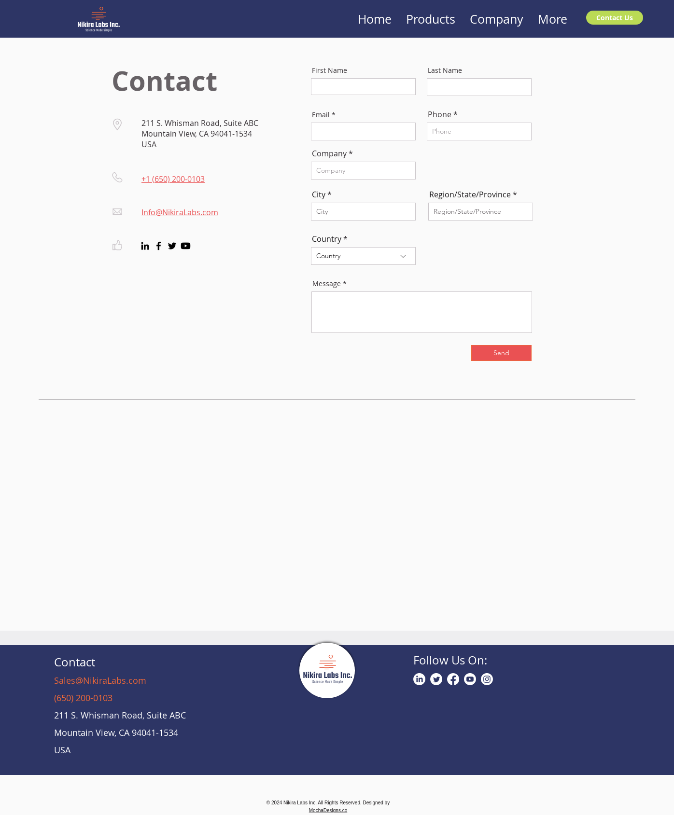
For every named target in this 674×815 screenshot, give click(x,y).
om (139, 680)
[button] (431, 13)
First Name (329, 70)
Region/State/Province (470, 194)
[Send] (501, 353)
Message (326, 283)
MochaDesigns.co (328, 810)
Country (326, 239)
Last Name (445, 70)
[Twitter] (172, 245)
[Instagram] (487, 679)
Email (321, 114)
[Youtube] (185, 245)
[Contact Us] (614, 18)
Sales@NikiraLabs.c (93, 680)
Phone (439, 114)
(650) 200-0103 (83, 698)
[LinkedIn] (145, 245)
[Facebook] (158, 245)
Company (329, 153)
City (318, 194)
